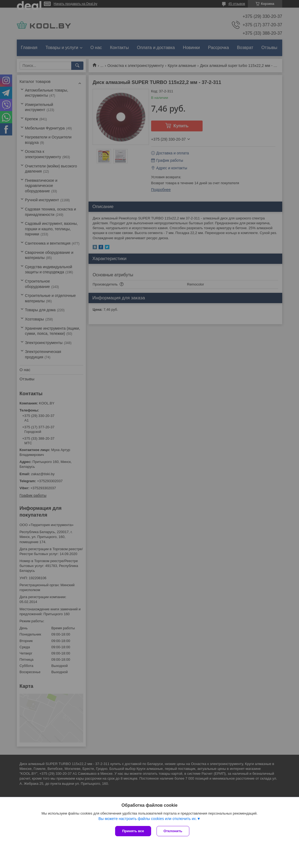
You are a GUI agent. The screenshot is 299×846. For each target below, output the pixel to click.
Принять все (133, 831)
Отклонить (173, 831)
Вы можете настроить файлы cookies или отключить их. (147, 818)
